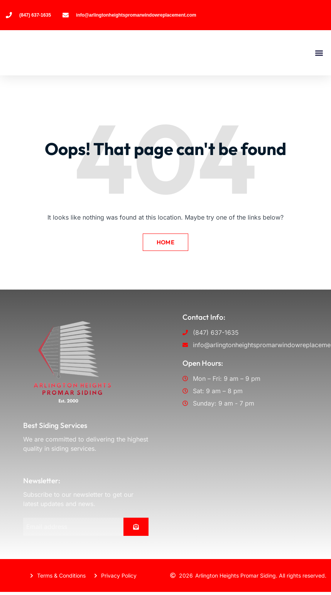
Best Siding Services (55, 423)
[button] (318, 52)
